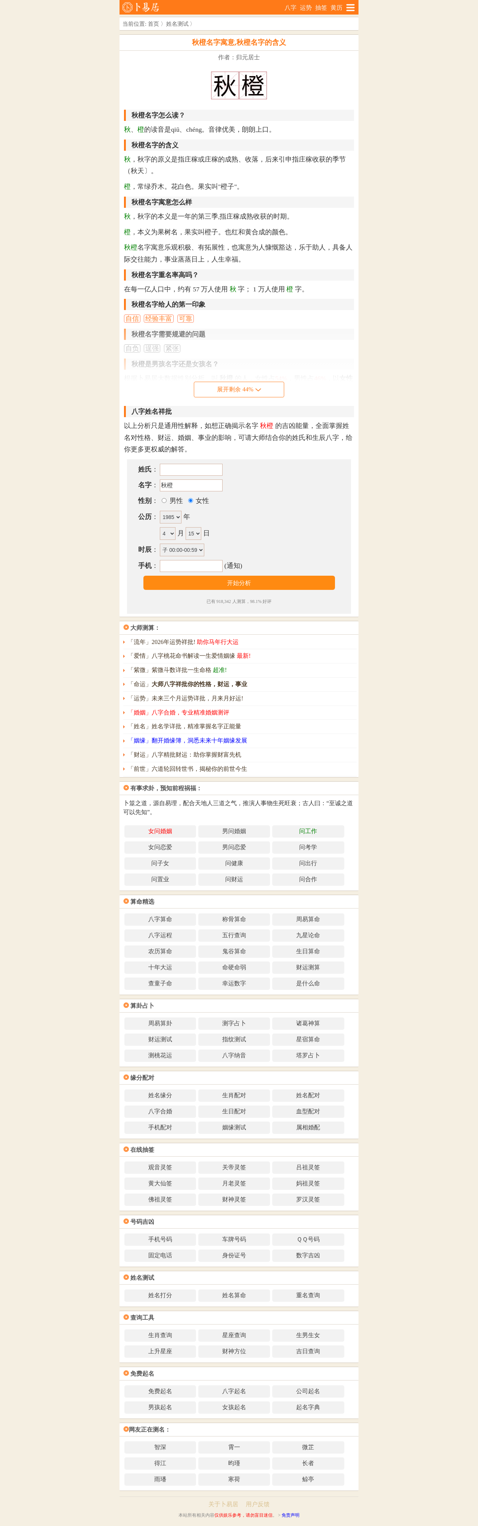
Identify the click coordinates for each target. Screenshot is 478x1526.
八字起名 (234, 1391)
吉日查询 (308, 1351)
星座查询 (234, 1335)
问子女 (160, 863)
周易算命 (308, 919)
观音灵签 (160, 1167)
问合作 (308, 879)
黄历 (336, 7)
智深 (160, 1447)
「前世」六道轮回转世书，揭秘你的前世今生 (187, 769)
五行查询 (234, 935)
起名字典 (308, 1407)
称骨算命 (234, 919)
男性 (175, 500)
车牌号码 (234, 1239)
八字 (291, 7)
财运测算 (308, 967)
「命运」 (187, 684)
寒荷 (234, 1479)
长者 (308, 1463)
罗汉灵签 (308, 1199)
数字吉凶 (308, 1255)
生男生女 (308, 1335)
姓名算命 (234, 1295)
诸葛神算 (308, 1023)
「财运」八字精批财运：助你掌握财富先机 (184, 754)
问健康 (234, 863)
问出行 (308, 863)
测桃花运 (160, 1055)
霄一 (234, 1447)
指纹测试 (234, 1039)
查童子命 (160, 983)
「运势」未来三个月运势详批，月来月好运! (185, 698)
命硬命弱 (234, 967)
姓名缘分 (160, 1095)
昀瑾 (234, 1463)
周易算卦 (160, 1023)
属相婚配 (308, 1127)
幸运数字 (234, 983)
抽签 (321, 7)
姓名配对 (308, 1095)
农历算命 (160, 951)
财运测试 (160, 1039)
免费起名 (160, 1391)
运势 (306, 7)
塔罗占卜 (308, 1055)
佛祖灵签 (160, 1199)
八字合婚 (160, 1111)
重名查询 (308, 1295)
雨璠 (160, 1479)
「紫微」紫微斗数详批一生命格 (177, 670)
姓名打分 (160, 1295)
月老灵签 (234, 1183)
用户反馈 (258, 1504)
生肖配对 (234, 1095)
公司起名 (308, 1391)
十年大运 (160, 967)
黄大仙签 (160, 1183)
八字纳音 (234, 1055)
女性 (201, 500)
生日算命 (308, 951)
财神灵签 (234, 1199)
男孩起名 (160, 1407)
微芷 (308, 1447)
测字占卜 (234, 1023)
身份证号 (234, 1255)
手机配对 (160, 1127)
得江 (160, 1463)
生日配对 (234, 1111)
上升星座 (160, 1351)
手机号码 (160, 1239)
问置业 (160, 879)
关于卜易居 (223, 1504)
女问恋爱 (160, 847)
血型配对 (308, 1111)
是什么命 (308, 983)
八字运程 (160, 935)
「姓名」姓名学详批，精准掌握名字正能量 (184, 726)
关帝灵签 (234, 1167)
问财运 (234, 879)
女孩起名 (234, 1407)
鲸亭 (308, 1479)
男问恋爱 (234, 847)
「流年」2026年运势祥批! (183, 642)
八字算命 (160, 919)
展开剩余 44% (239, 389)
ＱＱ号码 (308, 1239)
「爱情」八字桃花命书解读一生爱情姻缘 (189, 656)
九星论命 (308, 935)
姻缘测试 (234, 1127)
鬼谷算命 (234, 951)
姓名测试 (177, 24)
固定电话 (160, 1255)
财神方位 (234, 1351)
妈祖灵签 (308, 1183)
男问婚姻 (234, 831)
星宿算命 (308, 1039)
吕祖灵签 (308, 1167)
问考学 (308, 847)
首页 (153, 24)
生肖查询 (160, 1335)
